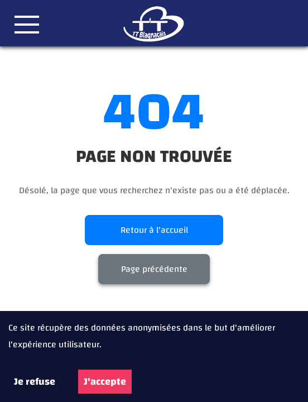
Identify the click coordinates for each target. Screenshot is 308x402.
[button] (26, 24)
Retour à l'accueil (154, 230)
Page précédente (154, 269)
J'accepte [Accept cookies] (105, 381)
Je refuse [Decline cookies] (34, 381)
